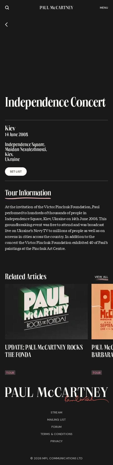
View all (101, 277)
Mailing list (56, 420)
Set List (16, 171)
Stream (56, 412)
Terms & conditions (56, 434)
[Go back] (6, 24)
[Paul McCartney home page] (56, 7)
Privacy (56, 441)
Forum (56, 427)
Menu (104, 8)
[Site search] (7, 7)
